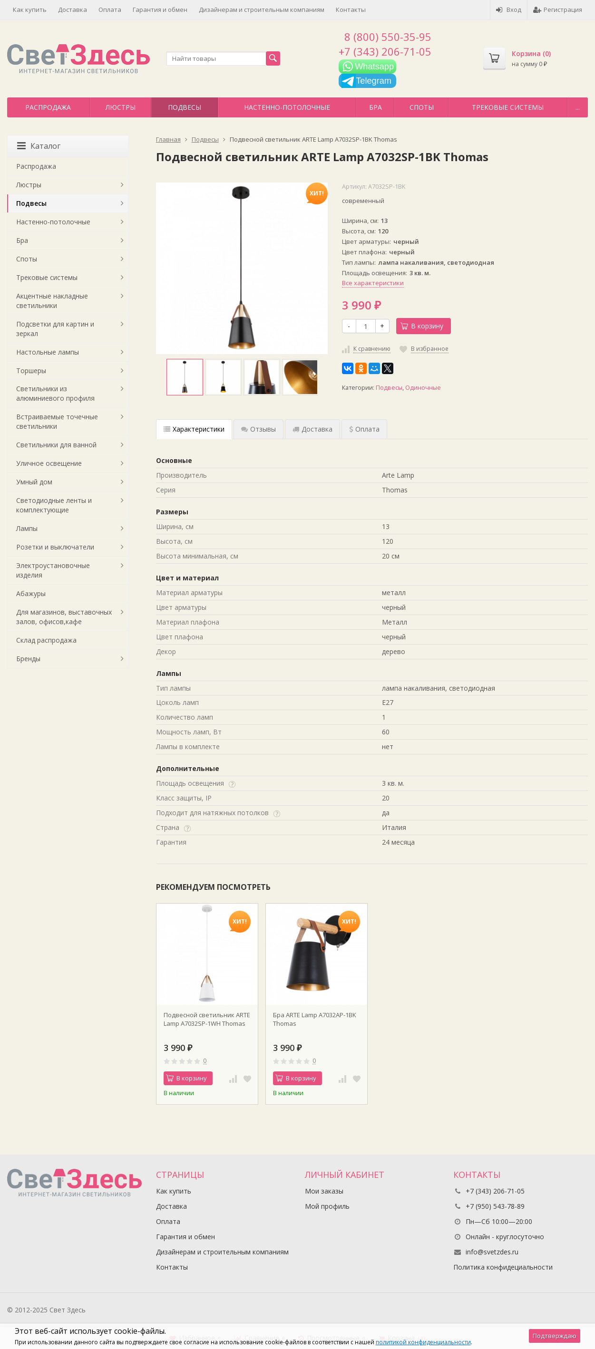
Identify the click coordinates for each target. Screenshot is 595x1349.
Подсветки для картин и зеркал (55, 328)
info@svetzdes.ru (492, 1251)
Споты (422, 107)
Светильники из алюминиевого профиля (55, 393)
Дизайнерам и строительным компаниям (261, 9)
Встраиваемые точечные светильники (57, 421)
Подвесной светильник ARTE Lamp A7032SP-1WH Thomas (207, 1019)
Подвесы (184, 107)
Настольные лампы (47, 352)
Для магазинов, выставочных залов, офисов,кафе (64, 616)
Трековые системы (508, 107)
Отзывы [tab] (258, 429)
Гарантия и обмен (160, 9)
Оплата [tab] (364, 429)
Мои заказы (324, 1190)
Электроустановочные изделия (53, 570)
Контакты (351, 9)
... (577, 107)
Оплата (109, 9)
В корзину (421, 325)
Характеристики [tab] (194, 429)
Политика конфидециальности (503, 1267)
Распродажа (48, 107)
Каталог (38, 146)
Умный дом (34, 481)
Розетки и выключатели (55, 546)
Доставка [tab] (312, 429)
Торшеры (31, 370)
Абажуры (31, 593)
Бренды (28, 658)
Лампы (27, 528)
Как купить (30, 9)
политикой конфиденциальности (423, 1342)
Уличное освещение (49, 463)
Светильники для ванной (56, 444)
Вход (508, 9)
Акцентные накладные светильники (52, 300)
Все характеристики (373, 283)
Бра (375, 107)
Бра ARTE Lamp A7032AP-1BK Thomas (314, 1019)
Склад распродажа (46, 640)
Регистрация (557, 9)
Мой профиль (327, 1206)
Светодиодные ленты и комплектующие (54, 505)
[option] (185, 377)
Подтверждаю (554, 1335)
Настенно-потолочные (287, 107)
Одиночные (423, 388)
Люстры (121, 107)
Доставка (72, 9)
